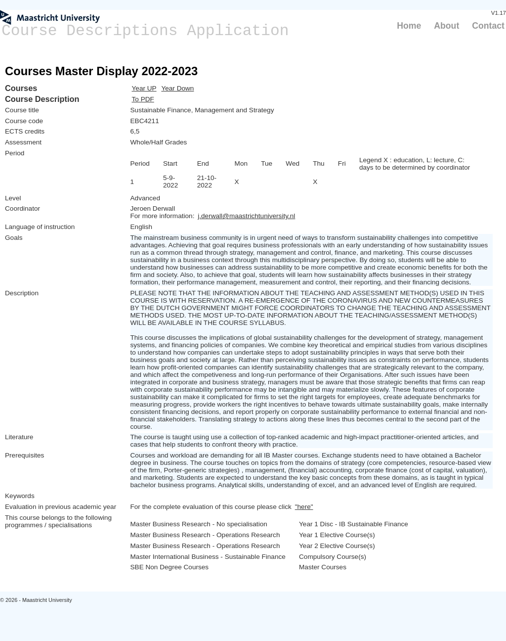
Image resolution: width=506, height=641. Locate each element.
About (446, 26)
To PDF (143, 99)
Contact (488, 26)
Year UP (144, 88)
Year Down (177, 88)
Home (409, 26)
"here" (304, 506)
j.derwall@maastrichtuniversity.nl (246, 216)
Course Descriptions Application (145, 31)
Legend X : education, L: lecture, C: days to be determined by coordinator (414, 163)
